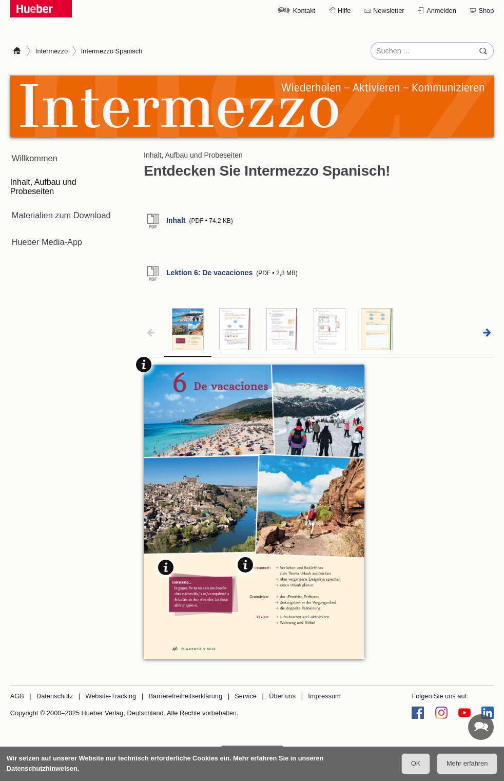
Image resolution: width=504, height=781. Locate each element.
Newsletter (388, 10)
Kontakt (304, 10)
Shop (486, 10)
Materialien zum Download (58, 206)
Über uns (282, 696)
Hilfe (344, 10)
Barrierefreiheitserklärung (185, 696)
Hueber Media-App (44, 226)
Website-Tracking (110, 696)
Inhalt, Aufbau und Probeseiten (43, 180)
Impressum (324, 696)
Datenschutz (54, 696)
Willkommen (32, 155)
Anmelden (441, 10)
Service (246, 696)
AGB (17, 696)
